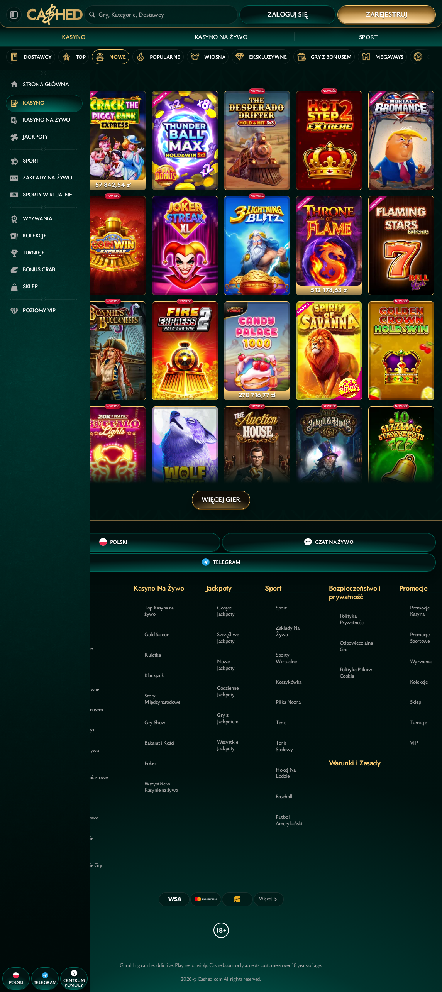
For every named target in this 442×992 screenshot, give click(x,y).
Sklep (415, 701)
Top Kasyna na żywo (159, 611)
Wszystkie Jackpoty (227, 745)
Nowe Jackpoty (226, 664)
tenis (281, 722)
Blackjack (154, 675)
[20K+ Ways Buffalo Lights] (113, 455)
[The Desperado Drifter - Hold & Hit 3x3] (257, 140)
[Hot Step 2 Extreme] (329, 140)
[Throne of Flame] (329, 245)
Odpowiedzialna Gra (356, 646)
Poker (150, 763)
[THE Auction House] (257, 455)
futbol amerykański (289, 820)
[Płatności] (269, 899)
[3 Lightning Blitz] (257, 245)
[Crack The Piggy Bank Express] (113, 140)
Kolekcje (419, 681)
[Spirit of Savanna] (329, 350)
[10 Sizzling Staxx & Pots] (401, 455)
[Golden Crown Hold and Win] (401, 350)
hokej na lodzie (286, 773)
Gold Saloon (156, 634)
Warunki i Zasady (355, 763)
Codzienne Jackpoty (227, 691)
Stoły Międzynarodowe (162, 699)
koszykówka (288, 681)
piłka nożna (288, 701)
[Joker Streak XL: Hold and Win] (185, 245)
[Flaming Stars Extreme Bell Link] (401, 245)
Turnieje (418, 722)
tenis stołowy (284, 746)
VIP (414, 742)
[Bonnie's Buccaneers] (113, 350)
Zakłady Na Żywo (288, 631)
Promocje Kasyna (420, 611)
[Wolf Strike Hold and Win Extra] (185, 455)
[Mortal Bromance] (401, 140)
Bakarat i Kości (159, 742)
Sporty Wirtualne (286, 658)
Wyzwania (421, 661)
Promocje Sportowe (420, 637)
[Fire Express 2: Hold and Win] (185, 350)
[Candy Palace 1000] (257, 350)
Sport (368, 36)
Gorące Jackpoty (226, 611)
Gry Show (154, 722)
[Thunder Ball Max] (185, 140)
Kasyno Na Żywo (221, 36)
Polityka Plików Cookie (356, 672)
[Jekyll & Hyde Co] (329, 455)
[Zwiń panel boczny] (14, 14)
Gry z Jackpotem (227, 718)
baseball (284, 796)
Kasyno (73, 36)
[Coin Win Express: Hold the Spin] (113, 245)
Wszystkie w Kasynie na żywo (161, 787)
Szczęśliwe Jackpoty (228, 637)
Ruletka (152, 654)
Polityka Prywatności (352, 619)
